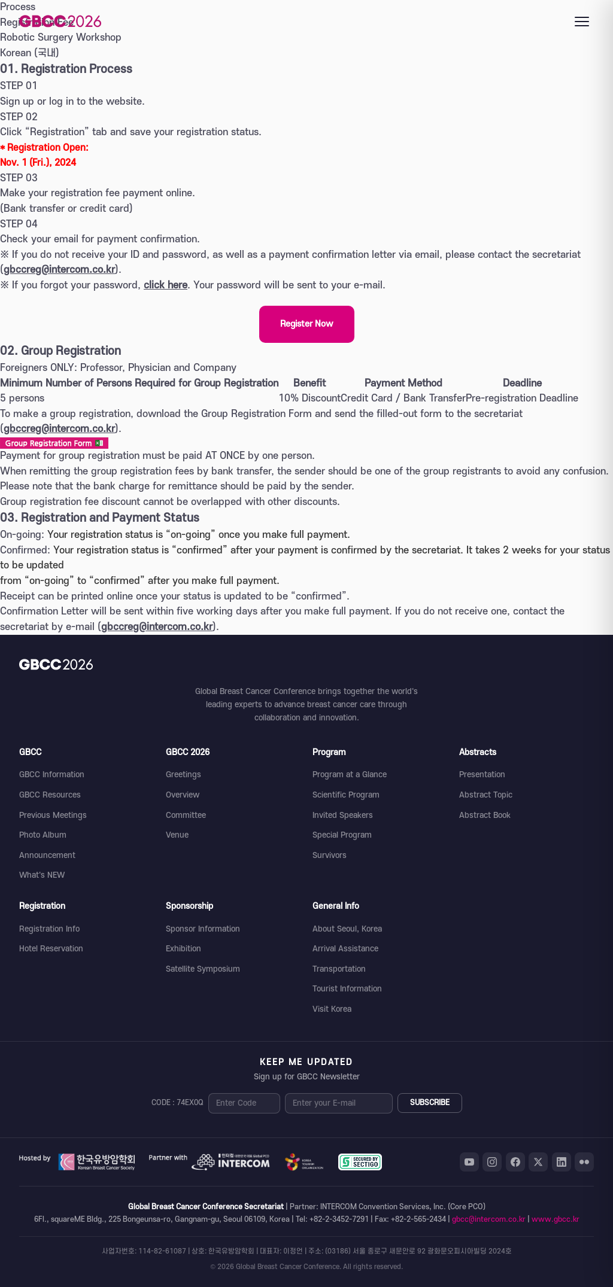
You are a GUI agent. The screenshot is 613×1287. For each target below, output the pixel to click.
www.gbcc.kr (555, 1219)
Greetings (183, 774)
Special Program (342, 834)
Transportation (339, 969)
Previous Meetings (53, 815)
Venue (177, 834)
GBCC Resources (50, 794)
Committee (186, 815)
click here (165, 285)
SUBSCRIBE (430, 1103)
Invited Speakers (342, 815)
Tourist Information (347, 988)
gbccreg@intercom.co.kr (59, 269)
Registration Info (49, 928)
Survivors (329, 855)
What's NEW (42, 875)
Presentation (482, 774)
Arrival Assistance (345, 948)
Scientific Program (346, 794)
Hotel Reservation (51, 948)
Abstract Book (485, 815)
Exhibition (183, 948)
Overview (182, 794)
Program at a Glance (349, 774)
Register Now (306, 324)
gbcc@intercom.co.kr (489, 1219)
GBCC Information (51, 774)
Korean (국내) (29, 53)
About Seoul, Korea (347, 928)
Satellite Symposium (203, 969)
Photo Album (42, 834)
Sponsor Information (203, 928)
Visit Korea (331, 1009)
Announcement (47, 855)
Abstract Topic (485, 794)
